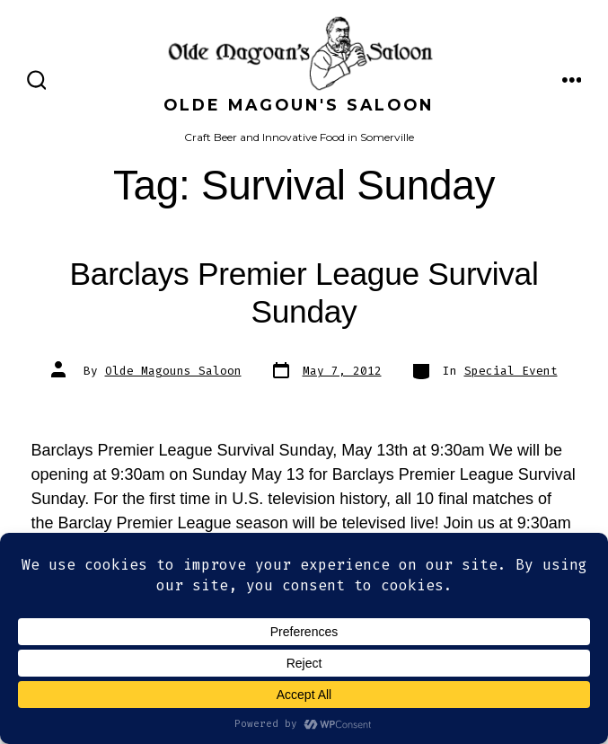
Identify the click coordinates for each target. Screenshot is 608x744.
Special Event (511, 370)
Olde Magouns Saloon (173, 370)
